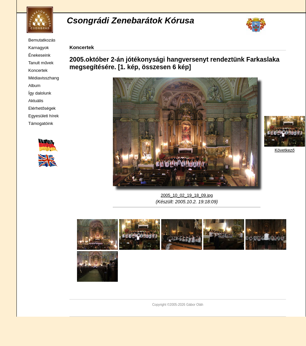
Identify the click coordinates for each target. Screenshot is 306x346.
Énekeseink (39, 55)
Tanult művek (41, 62)
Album (34, 85)
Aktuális (35, 100)
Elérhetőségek (42, 108)
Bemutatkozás (41, 40)
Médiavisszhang (43, 77)
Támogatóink (40, 123)
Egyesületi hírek (43, 115)
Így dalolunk (39, 93)
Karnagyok (38, 47)
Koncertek (38, 70)
